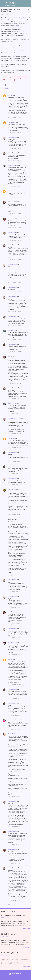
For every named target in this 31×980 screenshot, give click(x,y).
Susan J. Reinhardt (13, 201)
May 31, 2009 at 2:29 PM (14, 197)
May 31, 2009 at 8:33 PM (14, 282)
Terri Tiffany (11, 218)
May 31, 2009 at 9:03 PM (14, 352)
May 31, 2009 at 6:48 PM (14, 227)
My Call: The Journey (8, 934)
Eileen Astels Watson (13, 720)
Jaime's (17, 25)
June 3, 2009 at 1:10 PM (14, 900)
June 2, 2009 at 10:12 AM (14, 729)
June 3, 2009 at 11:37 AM (14, 845)
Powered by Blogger (15, 973)
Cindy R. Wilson (12, 232)
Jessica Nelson (12, 137)
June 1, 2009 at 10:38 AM (14, 447)
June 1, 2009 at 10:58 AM (14, 485)
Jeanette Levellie (12, 489)
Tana (9, 190)
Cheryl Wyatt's (23, 18)
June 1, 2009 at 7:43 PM (14, 638)
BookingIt (10, 2)
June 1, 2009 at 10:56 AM (14, 461)
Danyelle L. (10, 612)
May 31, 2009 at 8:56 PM (14, 339)
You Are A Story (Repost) (9, 953)
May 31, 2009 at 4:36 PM (14, 214)
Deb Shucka (11, 330)
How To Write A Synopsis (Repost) (13, 915)
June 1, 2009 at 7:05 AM (14, 398)
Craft (6, 88)
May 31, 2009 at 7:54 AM (14, 117)
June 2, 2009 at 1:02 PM (14, 796)
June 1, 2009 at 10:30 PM (14, 684)
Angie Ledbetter (12, 403)
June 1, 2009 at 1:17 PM (14, 607)
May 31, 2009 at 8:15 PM (14, 240)
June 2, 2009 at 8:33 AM (14, 698)
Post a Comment (7, 904)
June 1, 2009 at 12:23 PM (14, 514)
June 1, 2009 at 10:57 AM (14, 474)
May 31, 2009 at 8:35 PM (14, 325)
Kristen (15, 58)
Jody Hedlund (11, 122)
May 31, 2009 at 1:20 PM (14, 186)
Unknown (10, 95)
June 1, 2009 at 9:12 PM (14, 654)
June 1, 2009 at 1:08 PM (14, 575)
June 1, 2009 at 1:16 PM (14, 592)
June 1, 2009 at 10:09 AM (14, 414)
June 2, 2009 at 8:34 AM (14, 715)
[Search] (29, 3)
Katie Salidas (11, 438)
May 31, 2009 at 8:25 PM (14, 260)
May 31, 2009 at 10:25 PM (14, 383)
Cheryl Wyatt (11, 733)
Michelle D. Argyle (12, 165)
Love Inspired (11, 18)
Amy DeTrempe (12, 642)
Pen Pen (10, 356)
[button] (29, 10)
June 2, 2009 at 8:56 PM (14, 826)
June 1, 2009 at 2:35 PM (14, 624)
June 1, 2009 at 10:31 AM (14, 433)
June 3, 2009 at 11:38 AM (14, 863)
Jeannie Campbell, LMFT (14, 418)
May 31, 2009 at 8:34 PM (14, 311)
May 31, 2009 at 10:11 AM (14, 133)
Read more (26, 929)
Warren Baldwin (12, 831)
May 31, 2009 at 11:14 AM (14, 148)
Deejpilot (19, 976)
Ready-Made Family (6, 20)
